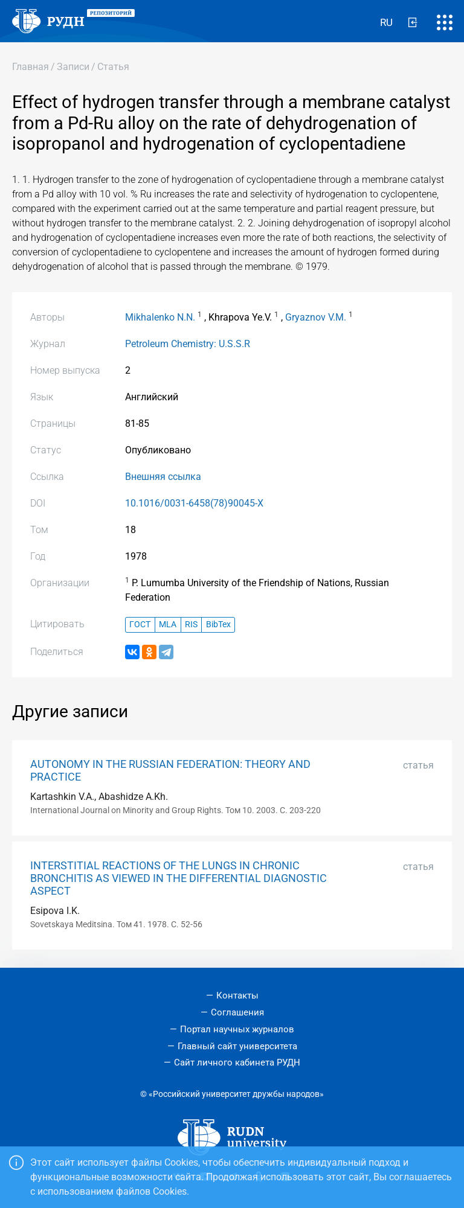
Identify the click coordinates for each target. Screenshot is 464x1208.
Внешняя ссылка (163, 476)
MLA (167, 624)
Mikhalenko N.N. (160, 317)
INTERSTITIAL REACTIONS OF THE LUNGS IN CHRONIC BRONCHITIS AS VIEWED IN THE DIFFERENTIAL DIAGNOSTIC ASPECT (178, 878)
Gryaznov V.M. (315, 317)
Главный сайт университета (237, 1046)
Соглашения (237, 1012)
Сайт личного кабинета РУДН (237, 1062)
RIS (191, 624)
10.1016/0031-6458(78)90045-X (194, 503)
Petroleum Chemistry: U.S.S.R (187, 344)
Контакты (237, 995)
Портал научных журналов (237, 1029)
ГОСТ (139, 624)
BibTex (218, 624)
